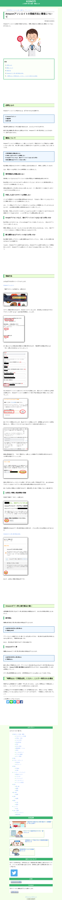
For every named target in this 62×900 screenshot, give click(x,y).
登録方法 (8, 70)
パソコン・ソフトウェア (19, 772)
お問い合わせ (14, 892)
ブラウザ (18, 776)
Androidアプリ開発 (16, 881)
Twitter (17, 768)
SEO (17, 750)
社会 (17, 808)
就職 (17, 798)
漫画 (17, 804)
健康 (17, 788)
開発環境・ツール (20, 748)
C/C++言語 (18, 746)
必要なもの (9, 65)
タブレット (18, 764)
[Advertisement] (28, 91)
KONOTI (31, 1)
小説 (17, 802)
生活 (14, 784)
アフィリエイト (20, 812)
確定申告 (18, 814)
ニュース (15, 806)
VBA (14, 758)
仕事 (14, 796)
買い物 (17, 786)
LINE (17, 770)
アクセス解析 (19, 754)
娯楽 (14, 800)
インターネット (20, 780)
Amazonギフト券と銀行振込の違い (15, 73)
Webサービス (19, 774)
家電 (17, 790)
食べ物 (14, 792)
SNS (14, 766)
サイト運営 (18, 756)
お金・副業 (16, 810)
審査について (9, 67)
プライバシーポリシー (31, 897)
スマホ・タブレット (18, 760)
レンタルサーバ (20, 752)
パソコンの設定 (20, 782)
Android (18, 762)
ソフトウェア (19, 778)
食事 (17, 794)
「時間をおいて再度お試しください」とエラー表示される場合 (21, 76)
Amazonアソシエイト (8, 285)
